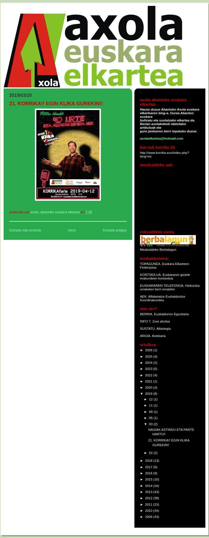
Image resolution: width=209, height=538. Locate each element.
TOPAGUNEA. (151, 264)
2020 (149, 387)
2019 (149, 393)
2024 (149, 362)
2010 (149, 510)
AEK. (144, 296)
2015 (149, 479)
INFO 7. (146, 321)
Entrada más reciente (25, 230)
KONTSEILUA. (151, 274)
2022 (149, 375)
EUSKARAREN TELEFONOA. (162, 285)
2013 (149, 492)
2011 (149, 504)
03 (151, 424)
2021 (149, 381)
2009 (149, 516)
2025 (149, 356)
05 (151, 418)
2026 (149, 350)
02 (151, 453)
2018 (149, 460)
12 (151, 399)
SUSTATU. (148, 328)
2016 (149, 473)
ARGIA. (145, 336)
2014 (149, 485)
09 (151, 411)
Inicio (72, 230)
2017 (149, 467)
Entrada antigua (115, 230)
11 (151, 405)
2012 (149, 498)
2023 (149, 368)
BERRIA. (146, 314)
